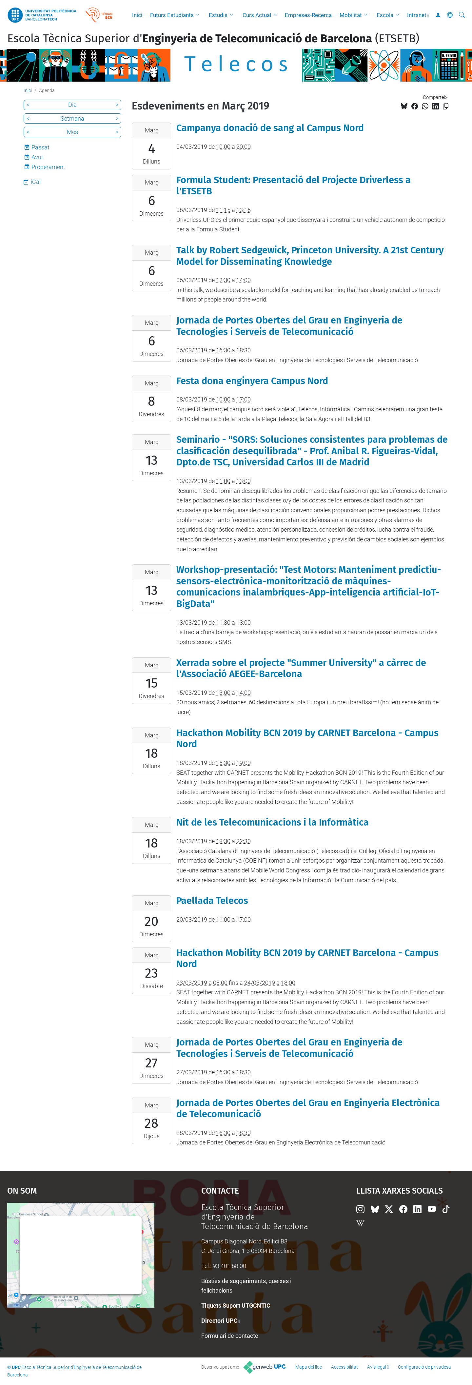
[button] (199, 15)
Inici (137, 15)
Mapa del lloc (308, 1367)
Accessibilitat (344, 1367)
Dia (72, 104)
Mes (72, 131)
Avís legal (376, 1367)
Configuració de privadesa (424, 1367)
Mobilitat (351, 15)
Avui (37, 157)
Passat (40, 147)
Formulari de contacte (229, 1335)
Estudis (218, 15)
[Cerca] (462, 15)
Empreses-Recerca (308, 15)
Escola (385, 15)
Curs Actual (257, 15)
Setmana (72, 118)
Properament (48, 167)
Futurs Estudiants (172, 15)
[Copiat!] (445, 106)
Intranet (416, 15)
